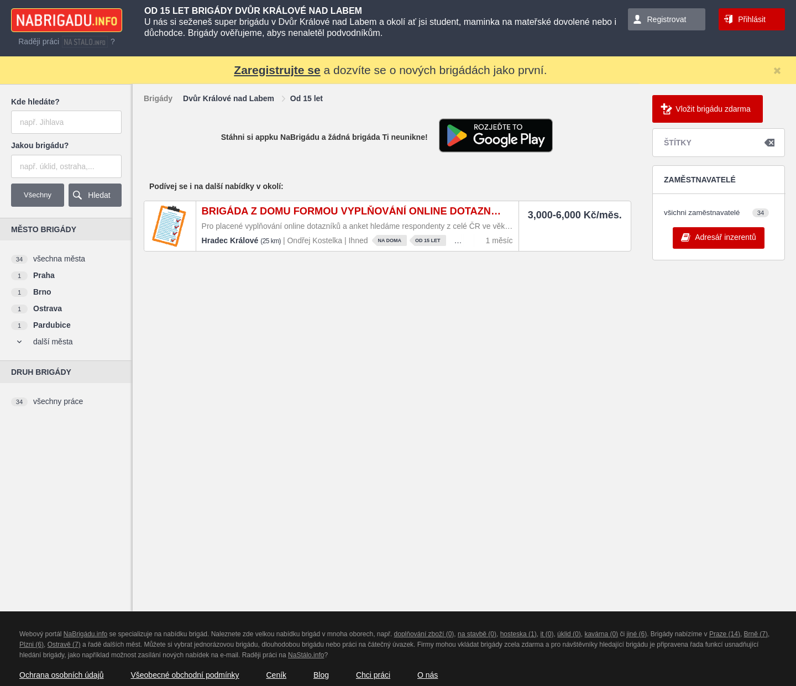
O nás (427, 675)
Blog (321, 675)
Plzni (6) (31, 644)
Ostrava (47, 308)
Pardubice (52, 325)
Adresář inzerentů (725, 237)
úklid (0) (569, 634)
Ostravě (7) (64, 644)
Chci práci (373, 675)
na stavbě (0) (477, 634)
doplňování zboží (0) (424, 634)
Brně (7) (756, 634)
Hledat (99, 195)
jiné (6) (636, 634)
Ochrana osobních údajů (61, 675)
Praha (44, 275)
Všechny (37, 195)
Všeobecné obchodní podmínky (184, 675)
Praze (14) (724, 634)
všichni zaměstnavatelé (702, 212)
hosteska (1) (518, 634)
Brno (42, 291)
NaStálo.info (306, 655)
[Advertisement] (63, 485)
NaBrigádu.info (85, 634)
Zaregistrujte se (277, 70)
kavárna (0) (601, 634)
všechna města (59, 258)
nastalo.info (85, 42)
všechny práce (58, 401)
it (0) (546, 634)
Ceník (276, 675)
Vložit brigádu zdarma (712, 108)
